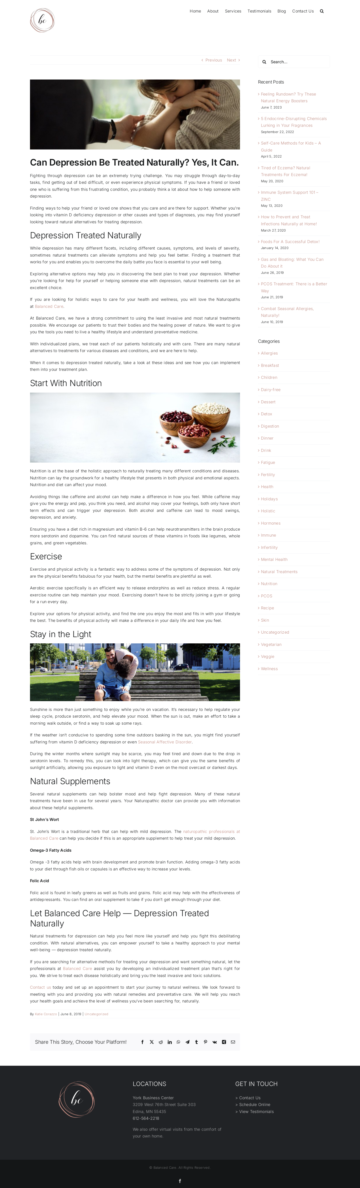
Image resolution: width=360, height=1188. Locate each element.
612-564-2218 (146, 1118)
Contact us (40, 987)
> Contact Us (247, 1097)
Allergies (269, 353)
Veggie (267, 656)
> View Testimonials (254, 1111)
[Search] (264, 62)
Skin (265, 620)
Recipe (267, 607)
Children (269, 377)
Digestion (270, 426)
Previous (214, 60)
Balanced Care (49, 306)
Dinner (267, 438)
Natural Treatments (279, 571)
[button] (322, 10)
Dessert (268, 401)
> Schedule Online (252, 1104)
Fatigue (268, 462)
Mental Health (274, 559)
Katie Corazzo (46, 1014)
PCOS (266, 595)
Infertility (269, 547)
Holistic (268, 510)
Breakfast (270, 365)
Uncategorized (96, 1014)
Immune (268, 535)
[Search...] (294, 62)
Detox (266, 413)
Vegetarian (271, 644)
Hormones (270, 523)
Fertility (268, 474)
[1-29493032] (135, 115)
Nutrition (269, 583)
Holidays (269, 498)
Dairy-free (270, 389)
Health (267, 486)
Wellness (269, 668)
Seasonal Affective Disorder (165, 741)
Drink (266, 450)
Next (231, 60)
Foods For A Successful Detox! (290, 241)
